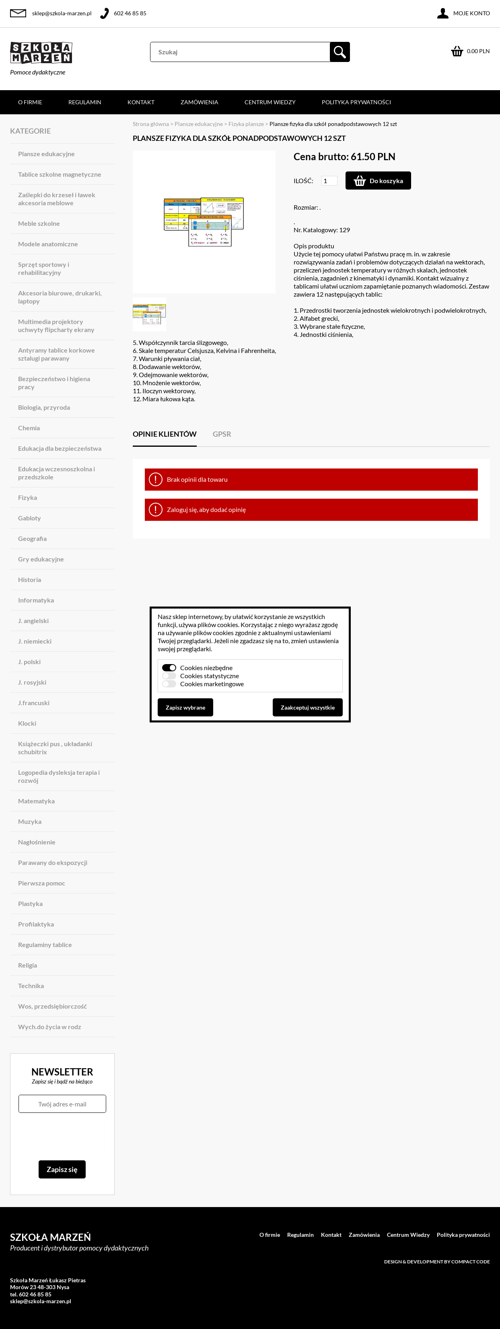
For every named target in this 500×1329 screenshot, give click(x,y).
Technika (31, 985)
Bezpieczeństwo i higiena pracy (54, 382)
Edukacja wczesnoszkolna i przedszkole (56, 473)
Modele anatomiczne (48, 244)
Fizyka (27, 497)
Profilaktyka (36, 924)
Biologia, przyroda (44, 407)
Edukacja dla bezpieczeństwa (59, 448)
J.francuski (33, 702)
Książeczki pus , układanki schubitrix (55, 747)
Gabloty (29, 518)
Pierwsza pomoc (41, 883)
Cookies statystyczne (209, 675)
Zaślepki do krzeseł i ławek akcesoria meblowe (56, 198)
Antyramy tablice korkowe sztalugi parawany (56, 354)
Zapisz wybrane (185, 707)
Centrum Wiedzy (270, 102)
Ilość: (303, 180)
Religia (27, 965)
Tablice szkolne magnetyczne (59, 174)
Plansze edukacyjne (46, 153)
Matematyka (36, 801)
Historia (29, 579)
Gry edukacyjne (41, 559)
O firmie (30, 102)
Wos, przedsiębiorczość (52, 1006)
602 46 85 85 (130, 13)
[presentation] (62, 1136)
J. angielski (33, 620)
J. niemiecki (34, 641)
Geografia (32, 538)
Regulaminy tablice (45, 944)
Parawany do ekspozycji (52, 862)
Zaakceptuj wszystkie (308, 707)
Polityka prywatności (356, 102)
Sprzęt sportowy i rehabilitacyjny (43, 268)
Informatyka (36, 600)
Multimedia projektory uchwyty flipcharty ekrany (56, 325)
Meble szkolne (39, 223)
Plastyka (30, 903)
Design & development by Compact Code (437, 1262)
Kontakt (141, 102)
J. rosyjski (32, 682)
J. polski (29, 661)
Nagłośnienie (37, 842)
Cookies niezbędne (206, 667)
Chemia (29, 427)
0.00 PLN (478, 50)
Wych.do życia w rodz (49, 1026)
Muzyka (29, 821)
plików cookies (218, 624)
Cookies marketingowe (212, 683)
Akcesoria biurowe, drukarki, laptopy (60, 297)
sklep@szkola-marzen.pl (62, 13)
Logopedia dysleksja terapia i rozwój (59, 776)
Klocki (27, 723)
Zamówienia (199, 102)
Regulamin (84, 102)
